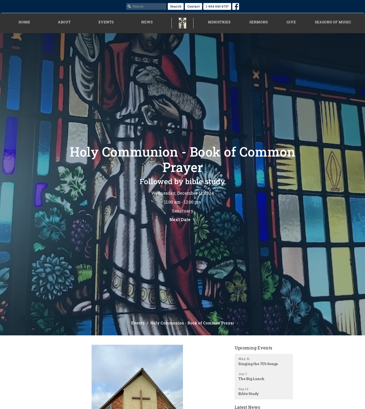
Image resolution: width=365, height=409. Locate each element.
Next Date (182, 219)
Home (24, 22)
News (147, 22)
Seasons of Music (333, 22)
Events (106, 22)
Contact (193, 6)
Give (291, 22)
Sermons (258, 22)
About (64, 22)
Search (175, 6)
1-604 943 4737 (217, 6)
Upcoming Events (253, 348)
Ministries (219, 22)
